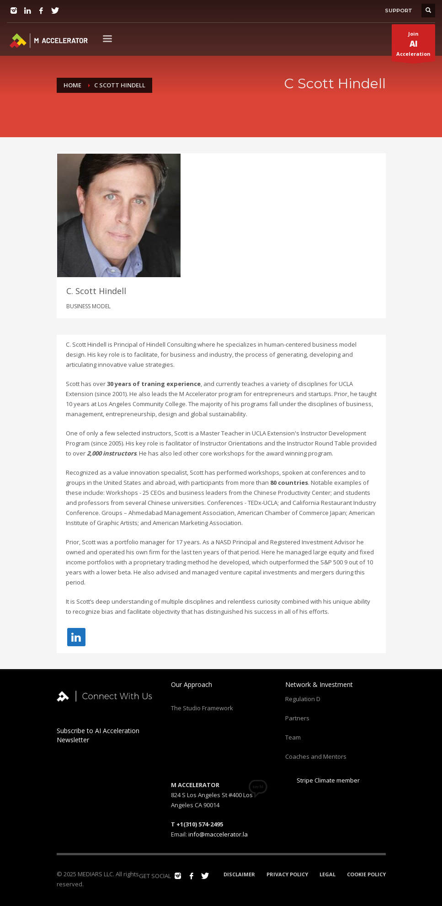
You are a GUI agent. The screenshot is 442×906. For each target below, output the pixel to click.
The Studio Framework (202, 706)
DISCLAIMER (239, 872)
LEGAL (327, 872)
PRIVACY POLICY (287, 872)
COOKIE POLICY (366, 872)
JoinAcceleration (413, 45)
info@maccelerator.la (218, 833)
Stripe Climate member (322, 779)
